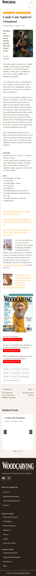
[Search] (18, 7)
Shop (5, 566)
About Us (6, 492)
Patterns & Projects (23, 12)
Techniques (7, 521)
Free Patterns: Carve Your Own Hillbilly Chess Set (9, 393)
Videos (5, 534)
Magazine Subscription (11, 557)
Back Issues (7, 562)
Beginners (7, 530)
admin (8, 421)
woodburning (23, 376)
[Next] (30, 432)
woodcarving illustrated (11, 380)
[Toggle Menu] (32, 2)
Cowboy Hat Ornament (14, 418)
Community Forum (10, 553)
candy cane (7, 369)
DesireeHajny (9, 26)
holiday (6, 373)
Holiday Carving (9, 12)
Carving (16, 369)
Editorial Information (11, 496)
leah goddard (15, 373)
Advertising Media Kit (11, 501)
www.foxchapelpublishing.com (14, 265)
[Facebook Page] (3, 478)
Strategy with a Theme (27, 392)
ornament (25, 373)
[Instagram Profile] (9, 478)
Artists (5, 539)
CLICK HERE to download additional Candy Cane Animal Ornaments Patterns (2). (16, 232)
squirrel (6, 376)
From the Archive (9, 543)
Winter (14, 376)
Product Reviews (9, 526)
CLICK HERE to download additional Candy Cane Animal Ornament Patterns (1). (18, 221)
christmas (25, 369)
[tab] (14, 451)
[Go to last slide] (5, 432)
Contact (6, 505)
